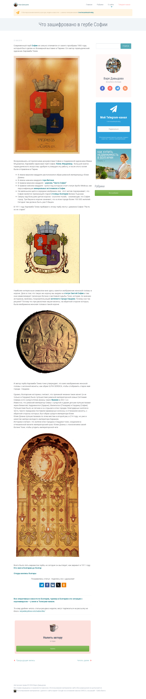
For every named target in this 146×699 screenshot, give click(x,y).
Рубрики (100, 5)
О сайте (111, 5)
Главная (89, 5)
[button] (41, 585)
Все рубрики (113, 193)
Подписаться (113, 129)
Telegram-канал (124, 5)
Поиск (126, 46)
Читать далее (83, 660)
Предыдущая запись (25, 660)
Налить (52, 649)
